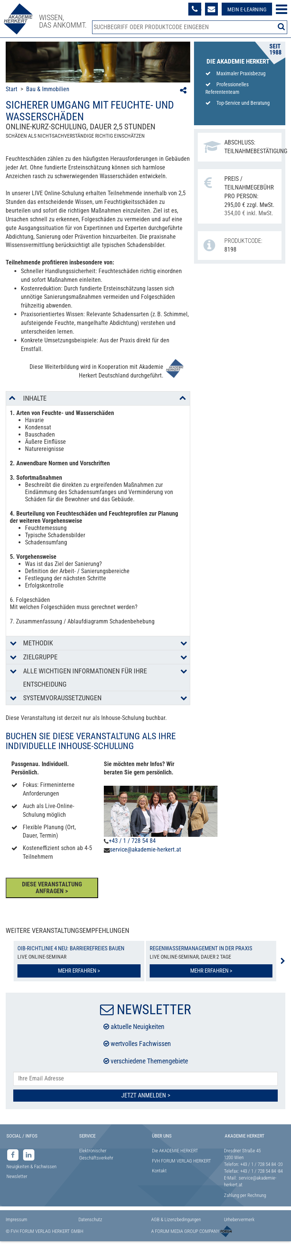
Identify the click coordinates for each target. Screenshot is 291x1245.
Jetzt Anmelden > (145, 1095)
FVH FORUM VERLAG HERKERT (181, 1161)
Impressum (16, 1219)
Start (11, 89)
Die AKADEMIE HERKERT (175, 1150)
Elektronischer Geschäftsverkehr (96, 1154)
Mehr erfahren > (79, 970)
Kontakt (159, 1171)
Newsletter (16, 1176)
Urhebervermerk (239, 1219)
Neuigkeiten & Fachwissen (31, 1166)
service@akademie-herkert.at (145, 849)
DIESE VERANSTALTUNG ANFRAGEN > (52, 888)
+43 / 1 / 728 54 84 (132, 840)
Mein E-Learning (246, 9)
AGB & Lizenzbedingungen (176, 1219)
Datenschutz (90, 1219)
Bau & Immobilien (47, 89)
